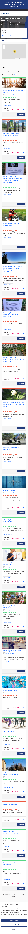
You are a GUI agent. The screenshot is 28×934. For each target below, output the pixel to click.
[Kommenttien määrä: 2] (23, 819)
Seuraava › (22, 894)
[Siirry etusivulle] (6, 13)
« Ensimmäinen (7, 894)
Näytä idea (21, 114)
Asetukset (14, 929)
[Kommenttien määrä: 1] (23, 152)
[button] (14, 51)
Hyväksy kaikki (14, 920)
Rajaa (14, 67)
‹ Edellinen (15, 894)
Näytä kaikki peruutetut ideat (19, 900)
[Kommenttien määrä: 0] (23, 109)
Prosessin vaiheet (6, 35)
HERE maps (23, 58)
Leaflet (17, 58)
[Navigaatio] (26, 13)
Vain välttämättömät (14, 925)
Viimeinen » (14, 896)
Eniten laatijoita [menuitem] (13, 71)
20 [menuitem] (14, 74)
